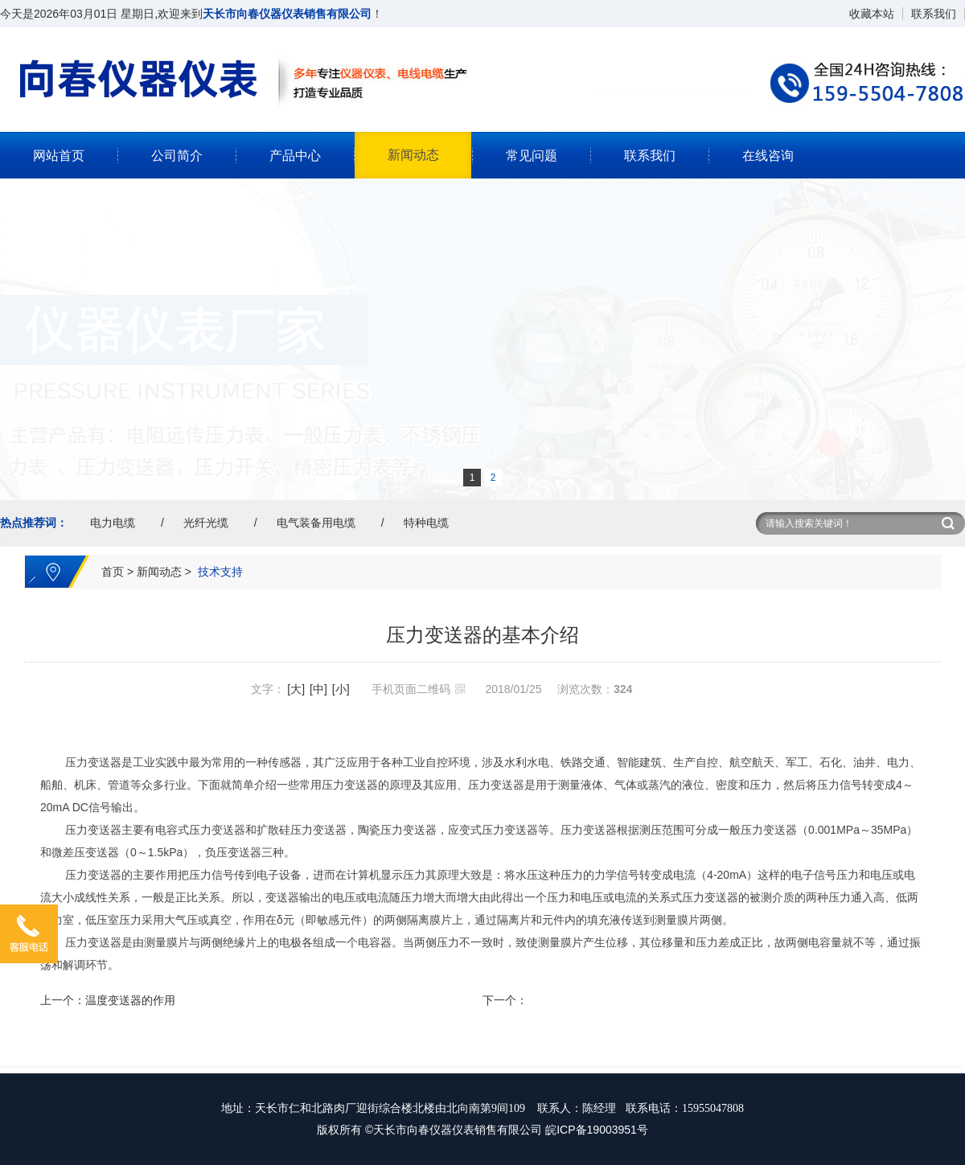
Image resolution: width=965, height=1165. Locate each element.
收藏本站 (871, 13)
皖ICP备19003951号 (596, 1129)
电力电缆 (112, 522)
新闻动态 (413, 155)
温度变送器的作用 (130, 1000)
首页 (112, 571)
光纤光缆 (205, 522)
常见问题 (531, 155)
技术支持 (220, 571)
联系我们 (933, 13)
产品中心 (295, 155)
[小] (341, 689)
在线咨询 (768, 155)
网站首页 (58, 155)
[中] (318, 689)
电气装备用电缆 (316, 522)
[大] (296, 689)
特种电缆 (426, 522)
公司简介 (177, 155)
